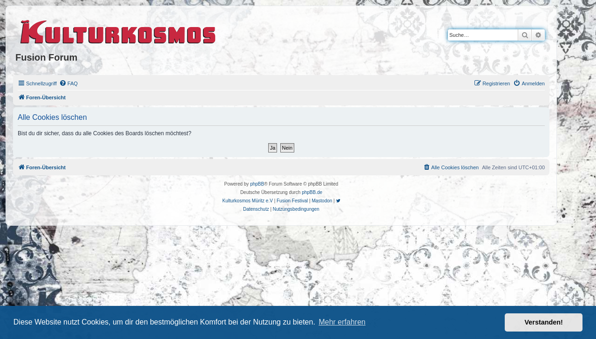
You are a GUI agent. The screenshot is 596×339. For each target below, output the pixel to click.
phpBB (257, 184)
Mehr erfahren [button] (342, 322)
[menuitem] (68, 83)
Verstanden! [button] (544, 322)
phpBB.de (312, 192)
